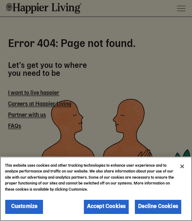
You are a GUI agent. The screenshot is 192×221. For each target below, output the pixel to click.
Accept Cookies (106, 206)
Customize (24, 206)
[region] (96, 189)
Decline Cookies (158, 206)
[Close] (182, 166)
